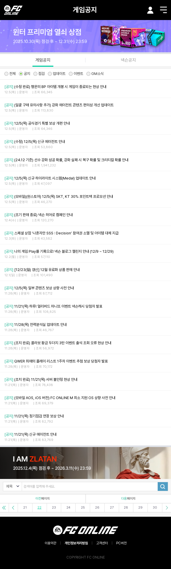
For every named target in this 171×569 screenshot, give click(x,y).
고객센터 (102, 543)
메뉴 (163, 10)
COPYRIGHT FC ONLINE (85, 557)
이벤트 (76, 73)
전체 (10, 73)
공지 (24, 73)
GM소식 (95, 73)
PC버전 (121, 543)
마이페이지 (150, 10)
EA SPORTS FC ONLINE (13, 10)
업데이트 (57, 73)
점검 (39, 73)
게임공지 (85, 10)
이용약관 (50, 543)
